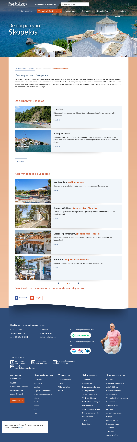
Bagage (109, 416)
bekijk (20, 427)
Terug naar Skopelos (26, 68)
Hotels (61, 391)
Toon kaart (21, 161)
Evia (35, 409)
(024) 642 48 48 (46, 333)
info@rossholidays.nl (48, 337)
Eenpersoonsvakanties (91, 387)
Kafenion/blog (103, 11)
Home (38, 68)
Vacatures (119, 16)
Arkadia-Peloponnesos (43, 394)
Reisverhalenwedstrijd (91, 409)
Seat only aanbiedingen (91, 402)
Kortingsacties (71, 11)
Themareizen (87, 11)
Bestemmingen (27, 11)
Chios (36, 398)
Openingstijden (112, 435)
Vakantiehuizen (64, 387)
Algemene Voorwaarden (115, 383)
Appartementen (64, 379)
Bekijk (56, 120)
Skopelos (46, 68)
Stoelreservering (112, 424)
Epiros (36, 405)
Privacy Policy (111, 394)
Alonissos (38, 383)
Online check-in (112, 420)
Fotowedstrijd (87, 405)
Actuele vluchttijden (114, 413)
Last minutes (87, 424)
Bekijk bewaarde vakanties (46, 4)
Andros (37, 387)
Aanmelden (16, 400)
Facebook (23, 298)
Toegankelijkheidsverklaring (117, 398)
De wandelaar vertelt (90, 413)
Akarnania (38, 379)
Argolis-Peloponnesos (43, 391)
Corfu (36, 402)
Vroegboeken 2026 (89, 394)
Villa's (60, 383)
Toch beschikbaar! (89, 398)
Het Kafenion (87, 416)
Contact (109, 379)
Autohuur (86, 379)
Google (38, 298)
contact (124, 4)
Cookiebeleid (111, 402)
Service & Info (120, 11)
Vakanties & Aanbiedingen (49, 11)
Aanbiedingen (87, 383)
